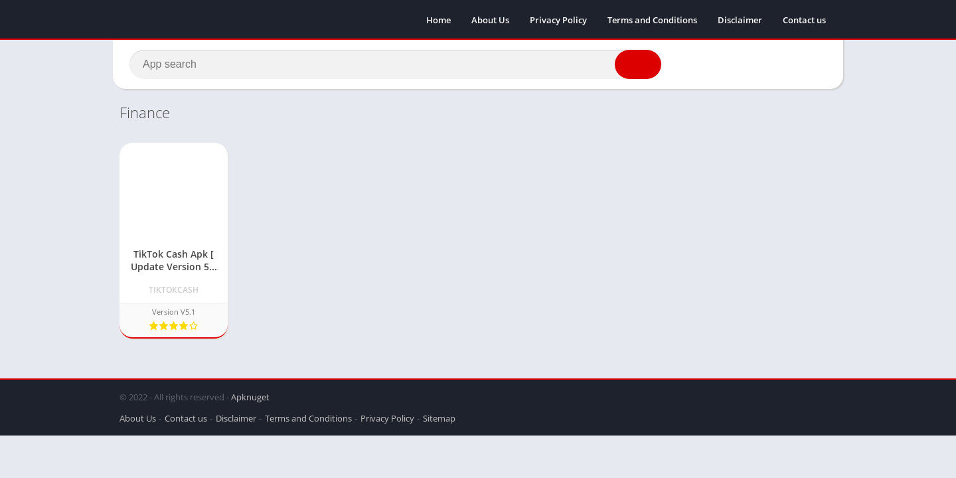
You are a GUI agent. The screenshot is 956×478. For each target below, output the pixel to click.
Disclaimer (740, 20)
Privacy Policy (558, 20)
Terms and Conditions (652, 20)
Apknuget (250, 397)
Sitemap (439, 418)
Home (438, 20)
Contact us (804, 20)
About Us (490, 20)
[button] (638, 64)
